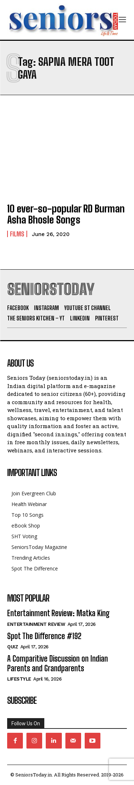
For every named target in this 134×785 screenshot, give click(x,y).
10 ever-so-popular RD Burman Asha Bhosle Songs (66, 214)
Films (17, 234)
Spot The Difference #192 (44, 636)
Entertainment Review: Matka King (58, 613)
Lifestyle (19, 679)
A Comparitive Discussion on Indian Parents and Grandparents (57, 663)
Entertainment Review (36, 624)
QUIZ (12, 646)
